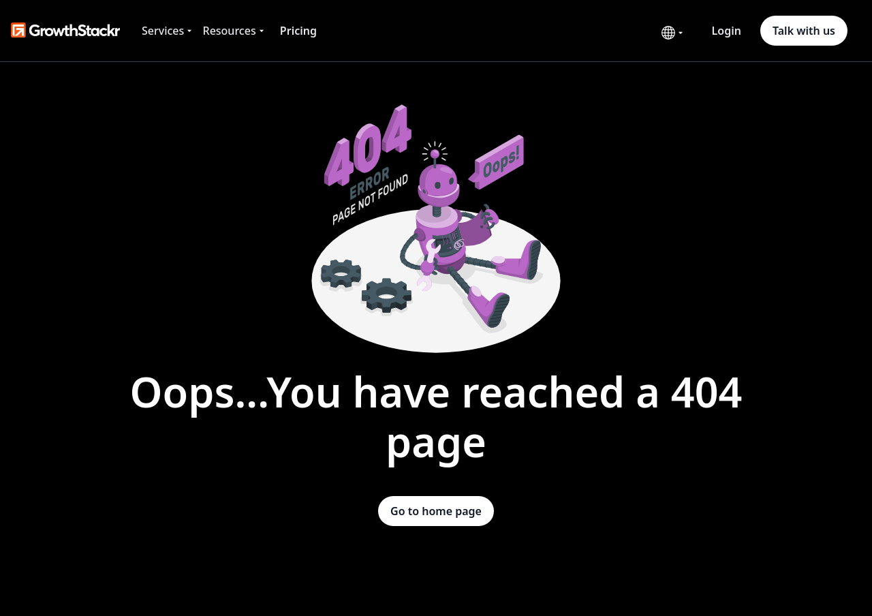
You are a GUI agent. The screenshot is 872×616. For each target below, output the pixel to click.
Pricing (298, 30)
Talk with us (804, 30)
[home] (65, 30)
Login (726, 30)
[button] (168, 30)
